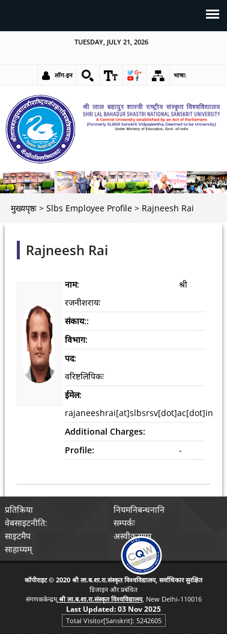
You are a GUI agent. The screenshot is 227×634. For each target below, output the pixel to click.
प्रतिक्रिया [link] (19, 509)
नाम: (72, 284)
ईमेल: (73, 394)
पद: (70, 358)
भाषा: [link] (180, 75)
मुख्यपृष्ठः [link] (24, 208)
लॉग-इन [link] (64, 75)
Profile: (79, 450)
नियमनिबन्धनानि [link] (139, 509)
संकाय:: (77, 321)
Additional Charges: (105, 431)
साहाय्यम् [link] (18, 549)
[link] (87, 75)
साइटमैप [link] (18, 536)
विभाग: (76, 339)
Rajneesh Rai (67, 250)
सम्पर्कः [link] (124, 522)
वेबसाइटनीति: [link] (26, 522)
